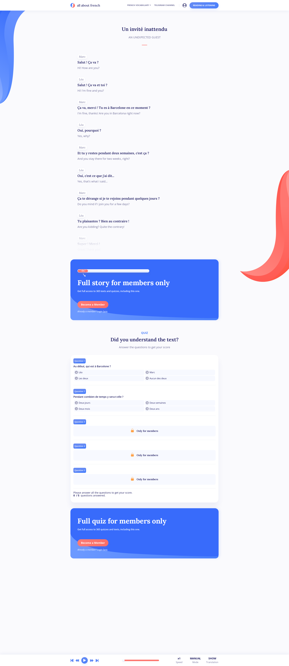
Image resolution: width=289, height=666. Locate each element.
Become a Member (93, 304)
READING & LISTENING (204, 5)
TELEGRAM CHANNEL (164, 5)
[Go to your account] (185, 5)
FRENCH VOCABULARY (138, 5)
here (105, 311)
